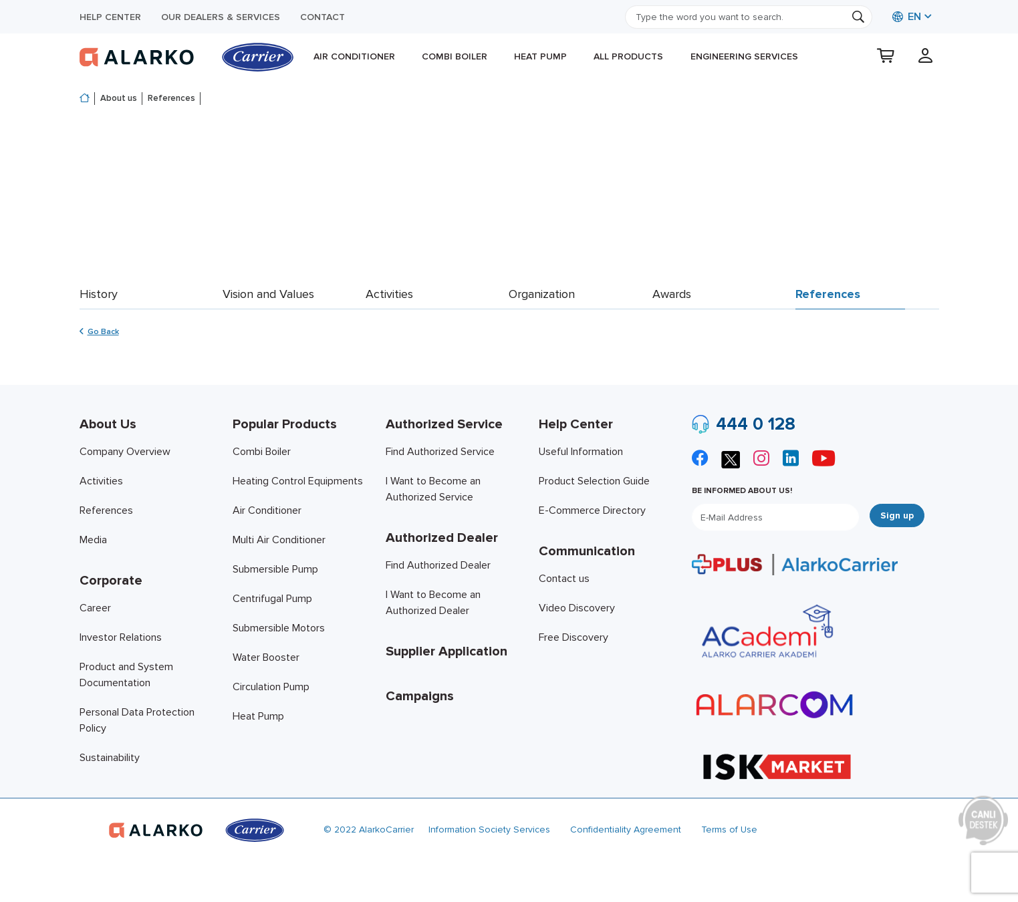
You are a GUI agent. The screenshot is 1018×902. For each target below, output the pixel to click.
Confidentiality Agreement (625, 829)
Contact (322, 17)
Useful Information (581, 451)
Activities (389, 294)
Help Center (110, 17)
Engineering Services (744, 56)
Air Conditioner (354, 56)
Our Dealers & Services (220, 17)
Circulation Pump (271, 687)
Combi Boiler (454, 56)
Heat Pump (540, 56)
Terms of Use (729, 829)
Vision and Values (268, 294)
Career (95, 608)
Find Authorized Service (440, 451)
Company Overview (125, 451)
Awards (671, 294)
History (99, 294)
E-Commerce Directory (592, 510)
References (171, 98)
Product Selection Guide (594, 481)
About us (118, 98)
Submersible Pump (275, 569)
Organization (542, 294)
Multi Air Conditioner (279, 540)
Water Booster (266, 657)
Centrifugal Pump (272, 598)
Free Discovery (573, 637)
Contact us (564, 578)
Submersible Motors (279, 628)
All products (628, 56)
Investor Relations (121, 637)
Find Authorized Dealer (438, 565)
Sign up (897, 515)
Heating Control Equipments (298, 481)
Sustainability (110, 757)
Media (93, 540)
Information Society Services (489, 829)
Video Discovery (577, 608)
